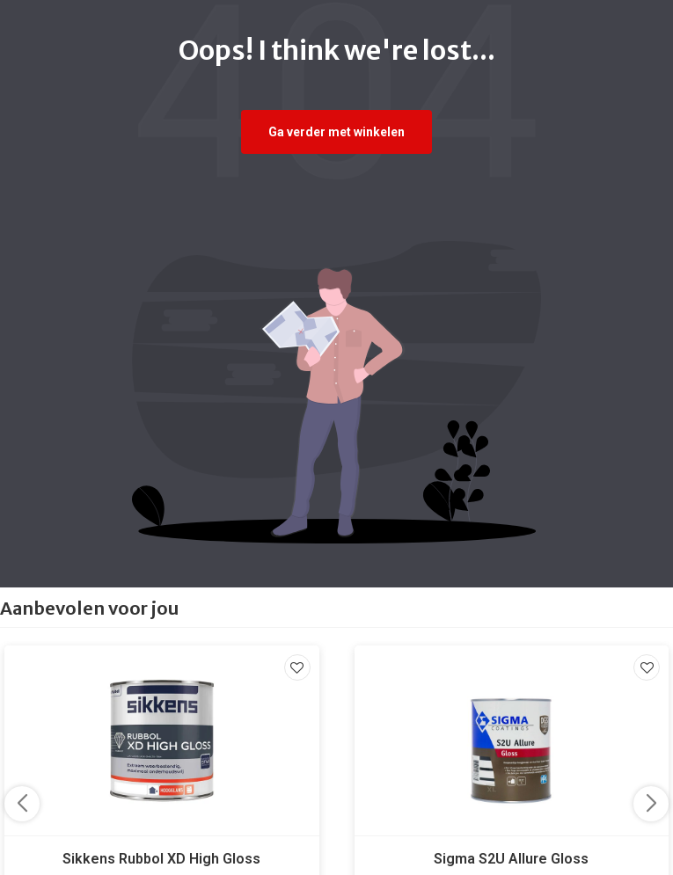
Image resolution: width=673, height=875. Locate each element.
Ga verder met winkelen (336, 132)
